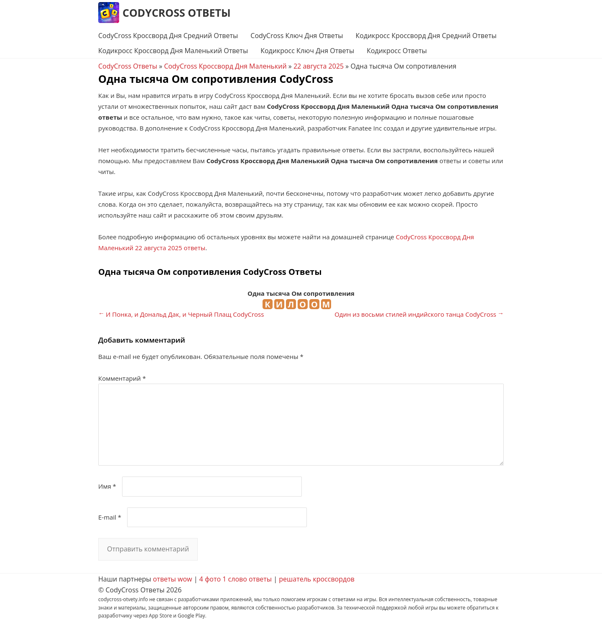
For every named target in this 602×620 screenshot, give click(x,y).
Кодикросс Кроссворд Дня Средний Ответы (426, 35)
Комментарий (122, 378)
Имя (107, 486)
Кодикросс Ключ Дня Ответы (307, 50)
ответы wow (172, 579)
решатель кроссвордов (317, 579)
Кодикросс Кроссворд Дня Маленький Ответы (173, 50)
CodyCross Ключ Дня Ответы (296, 35)
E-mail (109, 517)
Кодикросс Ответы (397, 50)
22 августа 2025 (318, 66)
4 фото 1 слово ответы (235, 579)
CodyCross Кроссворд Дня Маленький (225, 66)
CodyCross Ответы (176, 12)
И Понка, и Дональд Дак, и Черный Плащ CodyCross (185, 314)
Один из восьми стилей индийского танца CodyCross (415, 314)
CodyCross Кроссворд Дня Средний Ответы (168, 35)
